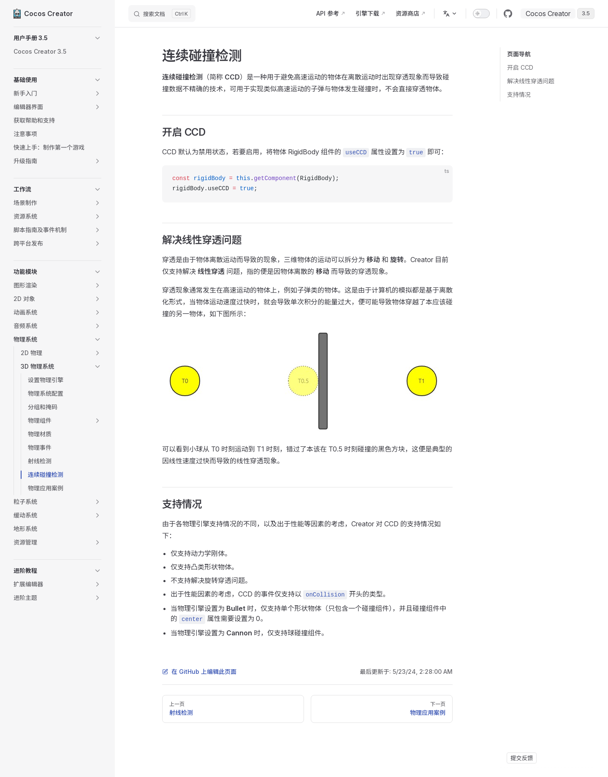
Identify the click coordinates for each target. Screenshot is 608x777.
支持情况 (519, 94)
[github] (508, 13)
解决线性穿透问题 (530, 81)
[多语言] (450, 13)
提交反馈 (521, 758)
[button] (57, 38)
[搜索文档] (161, 13)
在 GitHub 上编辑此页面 (199, 671)
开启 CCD (520, 67)
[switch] (481, 13)
